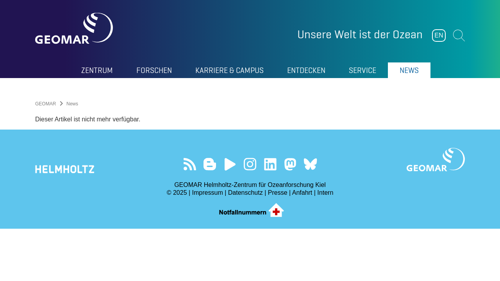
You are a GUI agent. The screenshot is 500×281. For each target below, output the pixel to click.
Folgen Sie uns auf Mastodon (290, 164)
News (409, 70)
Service (362, 70)
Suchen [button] (459, 35)
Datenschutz (245, 192)
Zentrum (97, 70)
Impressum (207, 192)
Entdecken (306, 70)
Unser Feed (189, 164)
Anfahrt (302, 192)
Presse (278, 192)
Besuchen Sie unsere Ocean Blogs (210, 164)
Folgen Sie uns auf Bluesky (310, 164)
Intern (325, 192)
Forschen (154, 70)
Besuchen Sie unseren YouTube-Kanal (230, 164)
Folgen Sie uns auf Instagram (250, 164)
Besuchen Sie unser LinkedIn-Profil (270, 164)
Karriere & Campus (229, 70)
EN (438, 35)
